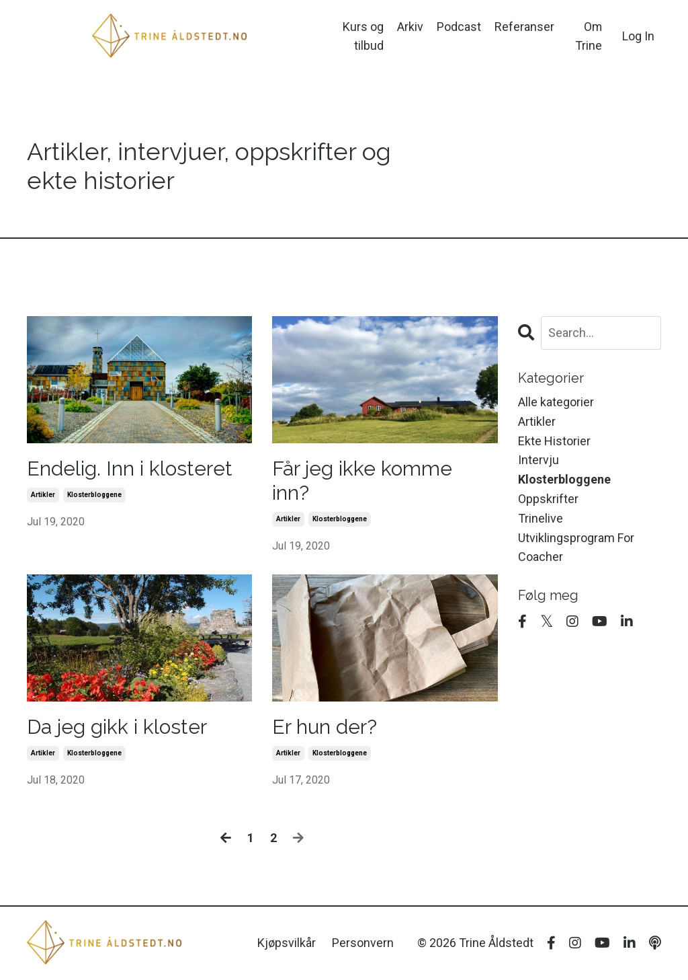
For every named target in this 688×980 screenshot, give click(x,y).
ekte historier (554, 441)
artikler (43, 494)
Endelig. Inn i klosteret (129, 468)
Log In (638, 36)
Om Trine (588, 35)
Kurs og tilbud (363, 35)
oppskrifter (548, 499)
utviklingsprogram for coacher (576, 547)
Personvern (363, 943)
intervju (538, 460)
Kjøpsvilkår (286, 943)
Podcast (459, 26)
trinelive (540, 518)
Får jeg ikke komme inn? (362, 480)
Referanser (524, 26)
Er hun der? (324, 727)
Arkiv (410, 26)
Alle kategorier (556, 402)
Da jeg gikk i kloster (117, 727)
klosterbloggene (94, 494)
